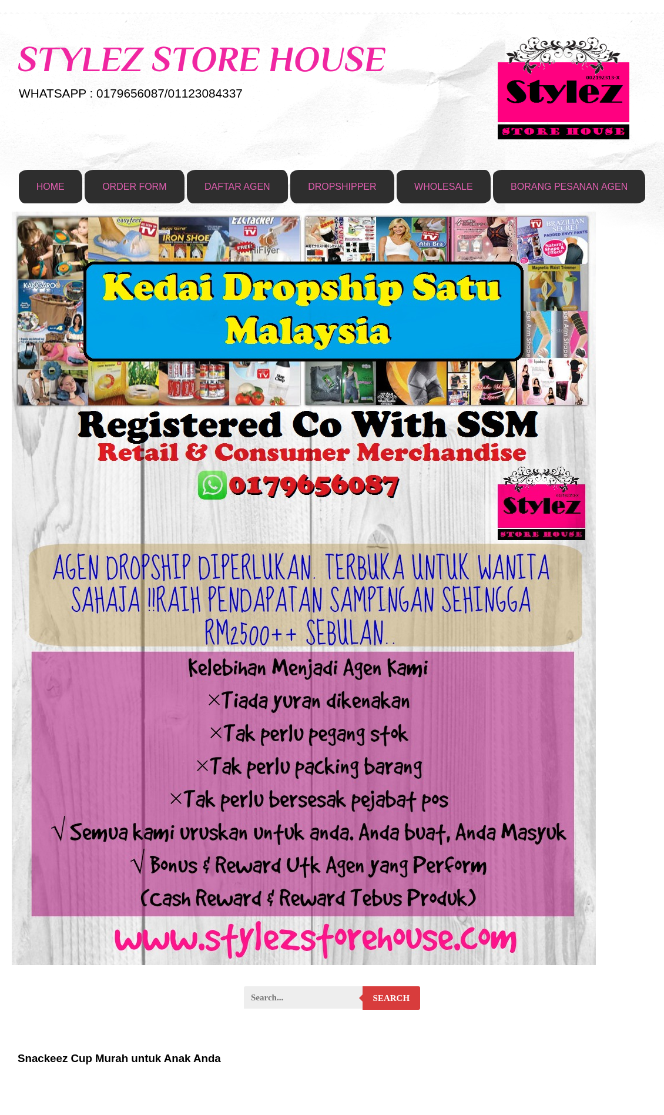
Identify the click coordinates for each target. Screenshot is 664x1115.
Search (391, 998)
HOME (50, 187)
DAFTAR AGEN (237, 187)
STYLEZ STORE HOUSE (201, 59)
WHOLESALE (443, 187)
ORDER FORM (134, 187)
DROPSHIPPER (342, 187)
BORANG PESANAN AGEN (569, 187)
